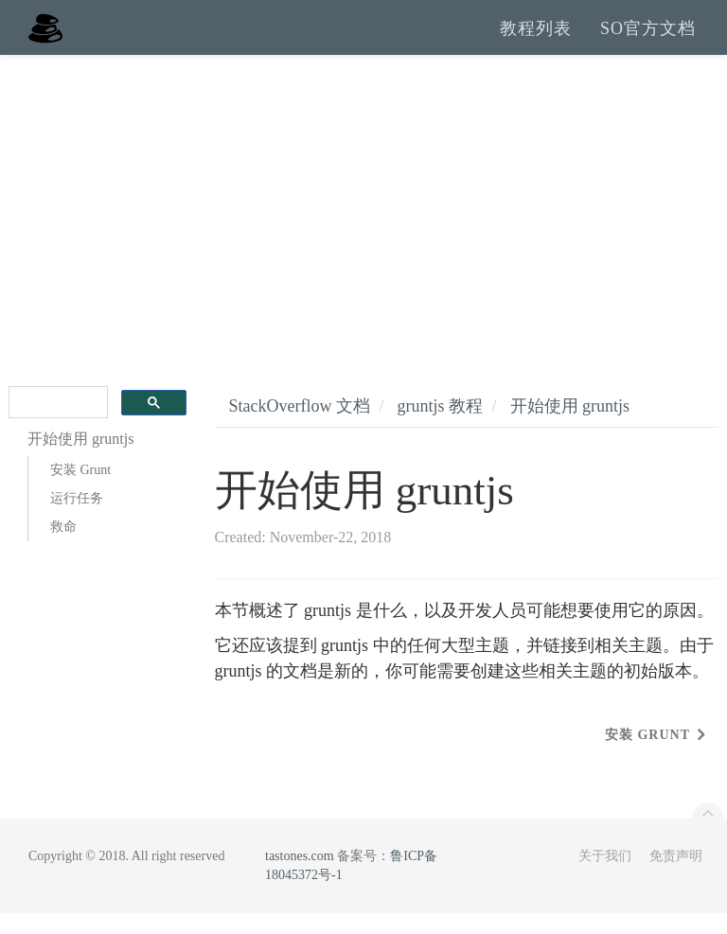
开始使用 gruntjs (570, 426)
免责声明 (675, 877)
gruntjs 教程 (440, 426)
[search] (56, 423)
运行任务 (76, 519)
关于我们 (604, 877)
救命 (63, 547)
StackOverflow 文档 (299, 426)
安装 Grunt (80, 491)
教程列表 (536, 37)
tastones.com (299, 877)
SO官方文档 (648, 37)
